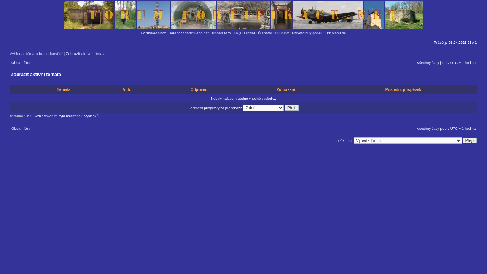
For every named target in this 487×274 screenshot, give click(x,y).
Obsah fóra (221, 33)
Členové (265, 33)
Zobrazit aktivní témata (86, 54)
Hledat (249, 33)
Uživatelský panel (307, 33)
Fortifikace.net (153, 33)
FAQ (237, 33)
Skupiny (282, 33)
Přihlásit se (336, 33)
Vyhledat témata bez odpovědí (36, 54)
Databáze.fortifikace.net (189, 33)
